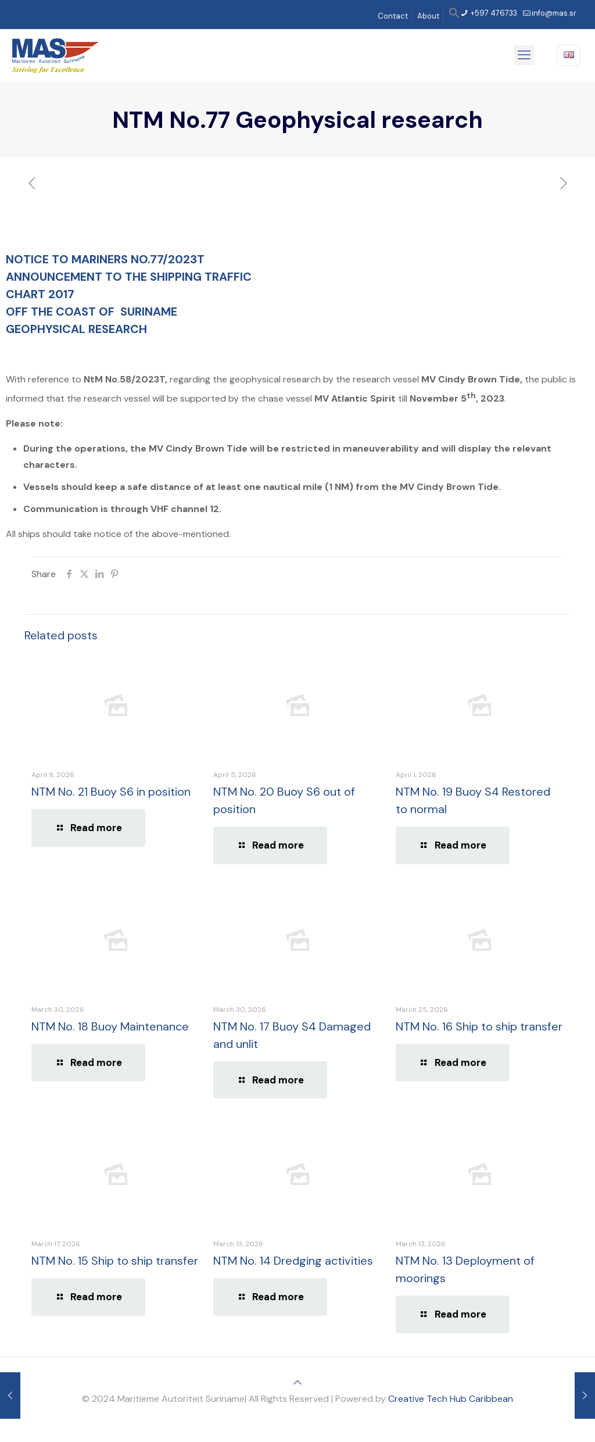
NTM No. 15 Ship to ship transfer (114, 1260)
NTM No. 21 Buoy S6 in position (111, 791)
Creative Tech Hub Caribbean (450, 1399)
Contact (393, 16)
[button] (454, 16)
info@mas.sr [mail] (554, 13)
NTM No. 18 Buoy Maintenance (110, 1026)
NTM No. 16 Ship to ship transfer (479, 1026)
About (428, 16)
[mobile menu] (524, 55)
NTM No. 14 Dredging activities (293, 1260)
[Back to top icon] (297, 1382)
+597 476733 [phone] (493, 13)
